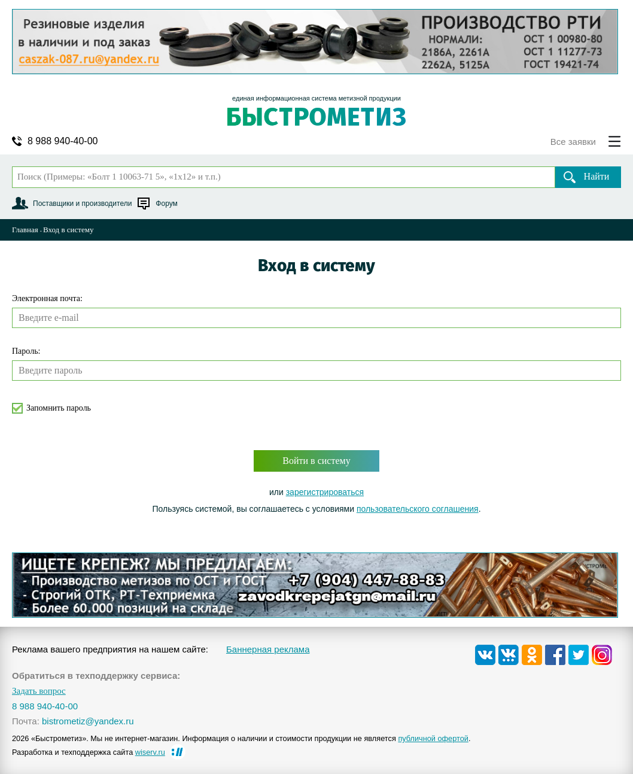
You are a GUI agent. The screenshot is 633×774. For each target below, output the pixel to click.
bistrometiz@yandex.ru (88, 721)
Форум (166, 203)
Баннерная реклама (268, 649)
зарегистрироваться (325, 492)
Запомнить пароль (58, 407)
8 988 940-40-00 (63, 141)
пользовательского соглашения (418, 509)
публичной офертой (433, 738)
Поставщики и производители (82, 203)
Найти (597, 176)
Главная (25, 229)
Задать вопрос (39, 691)
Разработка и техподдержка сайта (88, 752)
